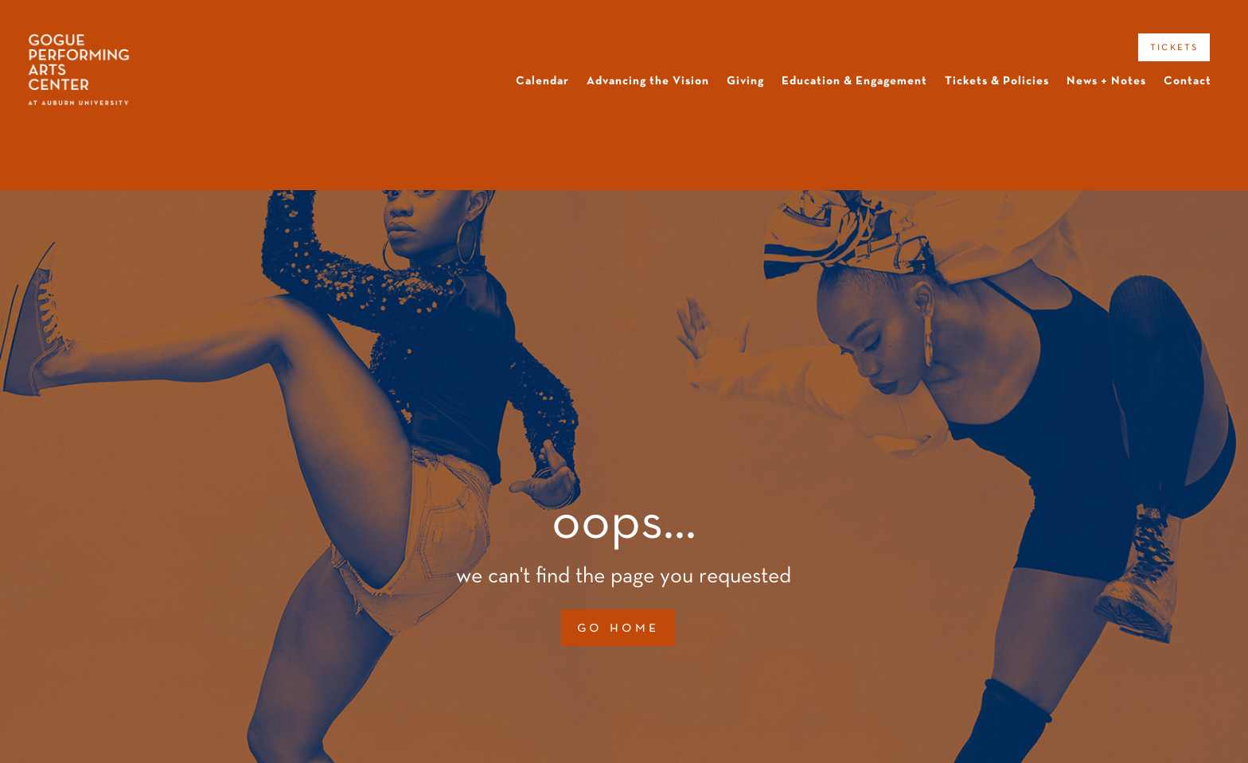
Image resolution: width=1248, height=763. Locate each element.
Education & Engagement (854, 81)
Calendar (542, 81)
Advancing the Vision (648, 81)
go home (618, 628)
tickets (1174, 47)
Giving (745, 81)
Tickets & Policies (997, 81)
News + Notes (1106, 81)
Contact (1187, 81)
